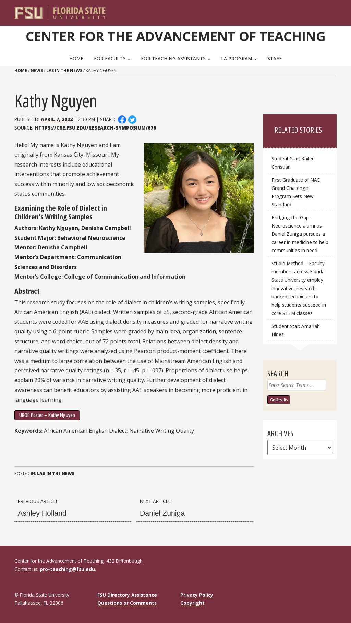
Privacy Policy (196, 594)
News (37, 70)
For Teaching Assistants (175, 58)
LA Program (239, 58)
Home (76, 58)
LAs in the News (64, 70)
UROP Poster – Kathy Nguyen (47, 415)
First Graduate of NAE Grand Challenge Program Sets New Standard (295, 192)
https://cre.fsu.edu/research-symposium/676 (95, 127)
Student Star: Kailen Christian (293, 162)
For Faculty (112, 58)
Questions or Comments (127, 603)
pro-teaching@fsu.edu (67, 569)
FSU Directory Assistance (127, 594)
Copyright (192, 603)
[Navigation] (336, 10)
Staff (274, 58)
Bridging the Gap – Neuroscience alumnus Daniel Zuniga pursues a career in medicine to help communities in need (299, 234)
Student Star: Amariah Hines (295, 330)
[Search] (326, 10)
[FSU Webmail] (317, 10)
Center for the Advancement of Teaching (176, 36)
